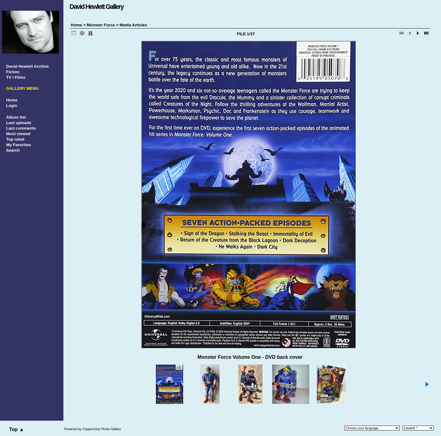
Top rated (15, 139)
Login (11, 105)
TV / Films (15, 77)
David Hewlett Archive (27, 66)
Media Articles (133, 25)
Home (11, 100)
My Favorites (18, 144)
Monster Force (101, 25)
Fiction (13, 72)
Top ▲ (16, 429)
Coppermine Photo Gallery (101, 429)
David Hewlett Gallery (96, 6)
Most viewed (18, 133)
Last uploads (18, 122)
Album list (16, 117)
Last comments (21, 128)
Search (13, 150)
